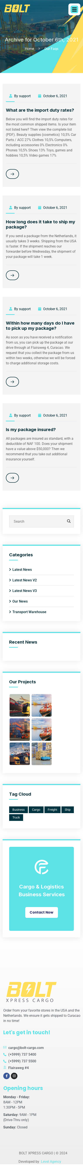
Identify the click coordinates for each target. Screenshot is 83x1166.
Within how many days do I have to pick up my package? (40, 325)
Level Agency (50, 1162)
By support (20, 96)
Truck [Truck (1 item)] (16, 817)
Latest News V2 (24, 580)
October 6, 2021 (52, 96)
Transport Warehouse (29, 612)
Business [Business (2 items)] (18, 809)
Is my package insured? (31, 429)
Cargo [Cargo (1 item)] (36, 809)
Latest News (22, 570)
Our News (20, 601)
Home (30, 49)
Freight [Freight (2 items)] (52, 809)
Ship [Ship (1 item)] (68, 809)
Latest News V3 (24, 591)
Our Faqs (51, 49)
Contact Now (41, 912)
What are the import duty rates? (40, 110)
